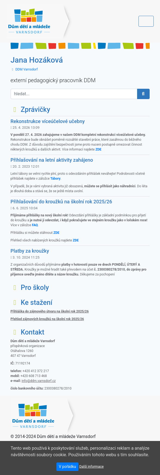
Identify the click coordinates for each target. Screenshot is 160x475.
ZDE (98, 149)
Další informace (91, 466)
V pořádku (67, 466)
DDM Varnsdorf (26, 69)
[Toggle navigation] (146, 21)
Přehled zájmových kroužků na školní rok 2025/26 (47, 319)
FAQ (35, 225)
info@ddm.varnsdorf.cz (39, 381)
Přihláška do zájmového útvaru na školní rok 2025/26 (50, 311)
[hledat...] (74, 94)
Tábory (55, 178)
